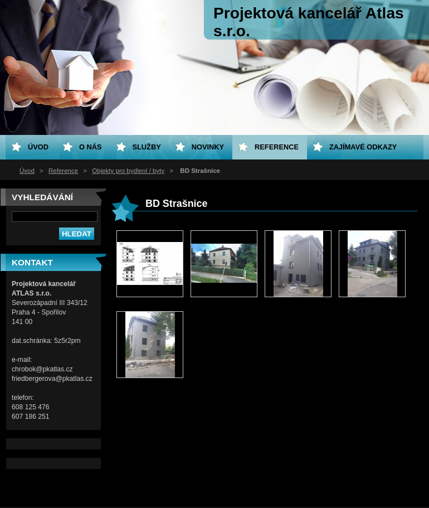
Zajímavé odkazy (363, 147)
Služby (147, 147)
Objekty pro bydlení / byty (128, 170)
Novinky (208, 147)
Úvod (27, 170)
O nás (90, 147)
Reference (63, 170)
